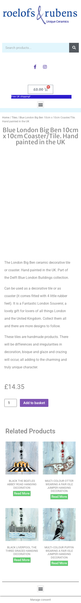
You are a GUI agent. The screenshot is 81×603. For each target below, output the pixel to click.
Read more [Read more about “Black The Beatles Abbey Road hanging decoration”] (22, 493)
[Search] (74, 48)
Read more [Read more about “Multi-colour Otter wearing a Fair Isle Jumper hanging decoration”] (59, 497)
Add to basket (34, 403)
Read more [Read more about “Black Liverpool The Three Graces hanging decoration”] (22, 560)
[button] (40, 104)
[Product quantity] (10, 403)
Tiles (14, 117)
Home (5, 117)
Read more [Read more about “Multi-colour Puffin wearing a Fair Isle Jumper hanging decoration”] (59, 563)
